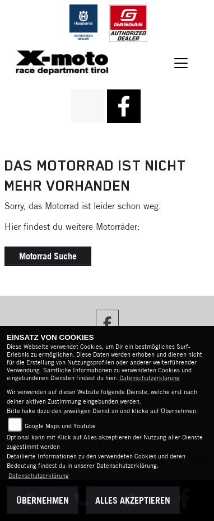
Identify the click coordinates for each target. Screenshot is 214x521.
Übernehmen (42, 500)
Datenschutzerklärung (149, 378)
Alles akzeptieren (132, 500)
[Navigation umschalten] (181, 63)
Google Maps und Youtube (60, 426)
